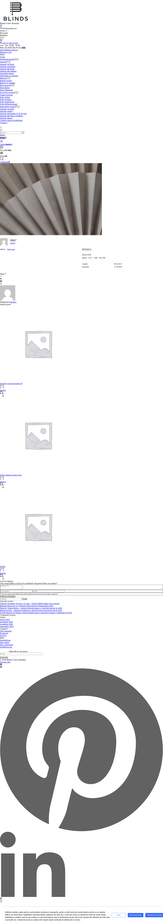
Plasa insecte (5, 85)
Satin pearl (11, 249)
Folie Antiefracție (7, 102)
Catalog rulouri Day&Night (11, 120)
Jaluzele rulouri (6, 111)
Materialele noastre (8, 106)
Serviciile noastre (7, 92)
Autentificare (5, 641)
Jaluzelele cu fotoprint (9, 76)
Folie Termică (5, 99)
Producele (4, 634)
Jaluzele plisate (6, 118)
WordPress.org (6, 648)
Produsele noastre (7, 59)
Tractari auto (5, 663)
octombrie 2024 (6, 625)
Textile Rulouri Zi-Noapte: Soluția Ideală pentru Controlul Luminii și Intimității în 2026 (36, 613)
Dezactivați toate (135, 915)
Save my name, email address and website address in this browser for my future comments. (30, 595)
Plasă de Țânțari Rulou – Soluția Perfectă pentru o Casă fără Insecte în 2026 (31, 609)
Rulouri (3, 78)
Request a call (5, 52)
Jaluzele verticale (7, 64)
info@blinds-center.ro (9, 50)
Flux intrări (4, 643)
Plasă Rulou (5, 88)
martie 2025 (5, 620)
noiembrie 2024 (6, 623)
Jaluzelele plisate (7, 73)
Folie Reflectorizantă (8, 104)
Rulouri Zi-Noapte (7, 83)
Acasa (2, 57)
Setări (119, 915)
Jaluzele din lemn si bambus (11, 116)
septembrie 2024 (6, 627)
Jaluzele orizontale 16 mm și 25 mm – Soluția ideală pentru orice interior (29, 604)
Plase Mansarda (6, 90)
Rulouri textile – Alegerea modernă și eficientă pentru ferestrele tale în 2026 (31, 611)
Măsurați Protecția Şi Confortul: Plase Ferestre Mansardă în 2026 (26, 607)
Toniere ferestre (6, 95)
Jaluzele (3, 62)
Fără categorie (6, 632)
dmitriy (12, 243)
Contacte (3, 123)
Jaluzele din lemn (7, 69)
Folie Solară (5, 97)
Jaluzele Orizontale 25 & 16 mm (13, 113)
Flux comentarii (6, 645)
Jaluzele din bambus (8, 71)
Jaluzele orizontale (7, 67)
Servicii (3, 636)
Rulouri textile (6, 81)
